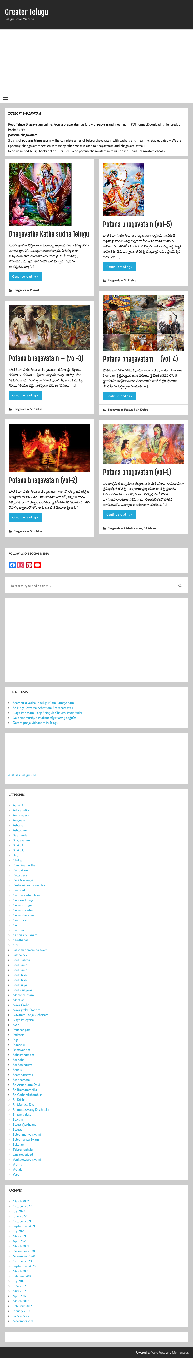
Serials (17, 1069)
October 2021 (22, 1221)
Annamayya (21, 815)
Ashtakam (19, 825)
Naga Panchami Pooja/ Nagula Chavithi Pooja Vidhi (47, 712)
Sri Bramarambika (25, 1089)
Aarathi (18, 805)
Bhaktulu (18, 850)
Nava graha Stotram (26, 1010)
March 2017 (21, 1301)
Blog (16, 855)
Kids (15, 945)
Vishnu (17, 1164)
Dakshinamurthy (24, 865)
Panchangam (22, 1030)
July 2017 (19, 1281)
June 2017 (19, 1286)
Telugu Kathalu (23, 1149)
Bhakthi (18, 845)
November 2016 (24, 1321)
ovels (16, 1025)
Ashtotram (20, 830)
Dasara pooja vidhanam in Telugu (35, 722)
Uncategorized (23, 1154)
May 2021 (19, 1236)
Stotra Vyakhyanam (26, 1124)
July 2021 (19, 1231)
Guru (16, 925)
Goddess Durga (23, 900)
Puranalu (35, 290)
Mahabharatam (133, 528)
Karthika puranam (25, 935)
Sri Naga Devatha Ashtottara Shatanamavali (43, 707)
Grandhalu (20, 920)
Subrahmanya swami (27, 1134)
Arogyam (19, 820)
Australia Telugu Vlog (22, 775)
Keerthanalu (21, 940)
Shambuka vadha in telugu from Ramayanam (43, 703)
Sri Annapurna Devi (26, 1084)
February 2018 (22, 1276)
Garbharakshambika (26, 895)
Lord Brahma (21, 960)
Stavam (18, 1119)
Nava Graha (21, 1005)
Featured (129, 409)
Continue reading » (25, 276)
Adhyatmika (21, 810)
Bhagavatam (21, 290)
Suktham (19, 1144)
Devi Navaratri (23, 880)
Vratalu (17, 1169)
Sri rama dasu (22, 1114)
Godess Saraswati (24, 915)
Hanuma (19, 930)
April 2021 (20, 1241)
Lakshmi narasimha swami (30, 950)
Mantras (18, 1000)
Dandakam (20, 870)
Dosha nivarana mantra (29, 885)
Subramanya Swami (26, 1139)
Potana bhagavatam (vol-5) (137, 224)
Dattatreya (20, 875)
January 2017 (21, 1311)
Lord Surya (20, 985)
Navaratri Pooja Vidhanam (31, 1015)
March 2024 (21, 1201)
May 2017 (19, 1291)
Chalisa (18, 860)
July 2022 (19, 1211)
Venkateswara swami (27, 1159)
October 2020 (22, 1261)
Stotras (17, 1129)
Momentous (180, 1352)
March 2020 (21, 1271)
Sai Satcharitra (23, 1065)
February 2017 (22, 1306)
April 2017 (20, 1296)
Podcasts (18, 1035)
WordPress (158, 1352)
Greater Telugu (27, 12)
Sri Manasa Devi (24, 1104)
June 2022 (20, 1216)
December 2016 (23, 1316)
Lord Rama (20, 965)
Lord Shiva (20, 975)
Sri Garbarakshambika (27, 1094)
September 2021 (24, 1226)
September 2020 (24, 1266)
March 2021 (21, 1246)
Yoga (16, 1174)
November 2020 (24, 1256)
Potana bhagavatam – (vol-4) (140, 359)
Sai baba (18, 1060)
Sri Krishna (130, 280)
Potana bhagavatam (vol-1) (137, 472)
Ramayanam (21, 1050)
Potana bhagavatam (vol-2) (43, 480)
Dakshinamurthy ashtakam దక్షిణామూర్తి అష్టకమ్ (44, 717)
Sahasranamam (23, 1055)
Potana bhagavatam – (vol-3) (46, 358)
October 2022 (22, 1206)
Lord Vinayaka (22, 990)
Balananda (20, 835)
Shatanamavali (23, 1074)
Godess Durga (22, 905)
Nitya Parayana (23, 1020)
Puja (16, 1040)
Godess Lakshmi (23, 910)
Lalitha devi (20, 955)
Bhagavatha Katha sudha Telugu (49, 234)
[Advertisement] (96, 61)
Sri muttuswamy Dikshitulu (31, 1109)
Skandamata (21, 1079)
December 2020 (24, 1251)
